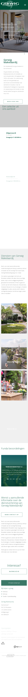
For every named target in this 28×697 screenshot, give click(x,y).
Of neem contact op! (14, 591)
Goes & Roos (10, 655)
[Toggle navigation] (25, 5)
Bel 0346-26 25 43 (14, 584)
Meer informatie (10, 35)
